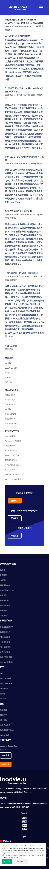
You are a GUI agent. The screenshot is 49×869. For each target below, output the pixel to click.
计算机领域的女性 (7, 590)
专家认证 (3, 610)
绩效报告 (3, 720)
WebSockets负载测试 (13, 479)
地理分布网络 (5, 725)
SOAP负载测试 (11, 469)
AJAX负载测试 (10, 436)
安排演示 (14, 518)
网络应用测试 (10, 395)
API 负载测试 (5, 647)
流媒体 (2, 694)
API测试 (8, 363)
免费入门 (14, 501)
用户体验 (8, 382)
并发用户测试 (10, 419)
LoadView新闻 (11, 368)
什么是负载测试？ (7, 627)
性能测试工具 (10, 400)
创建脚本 (3, 715)
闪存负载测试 (10, 446)
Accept (7, 862)
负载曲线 (3, 710)
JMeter (3, 699)
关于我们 (3, 615)
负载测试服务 (5, 605)
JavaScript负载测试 (13, 455)
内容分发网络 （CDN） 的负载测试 (21, 273)
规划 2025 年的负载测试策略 (18, 211)
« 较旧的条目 (11, 346)
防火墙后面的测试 (7, 730)
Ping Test (4, 750)
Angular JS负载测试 (13, 441)
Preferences (21, 862)
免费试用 (5, 764)
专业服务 (14, 536)
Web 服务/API (6, 683)
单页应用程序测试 (12, 465)
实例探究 (39, 26)
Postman (4, 688)
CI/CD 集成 (4, 735)
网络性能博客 (5, 585)
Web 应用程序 (5, 678)
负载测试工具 (5, 632)
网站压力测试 (5, 637)
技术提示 (13, 218)
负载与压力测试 (11, 423)
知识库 (2, 570)
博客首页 (9, 349)
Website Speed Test (9, 746)
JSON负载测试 (11, 460)
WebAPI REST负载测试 (14, 474)
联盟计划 (3, 595)
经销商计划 (4, 600)
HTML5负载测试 (11, 450)
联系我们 (3, 575)
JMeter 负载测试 (6, 662)
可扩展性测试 (10, 404)
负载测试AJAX (10, 414)
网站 (1, 673)
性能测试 (8, 30)
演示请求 (3, 580)
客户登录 (5, 755)
